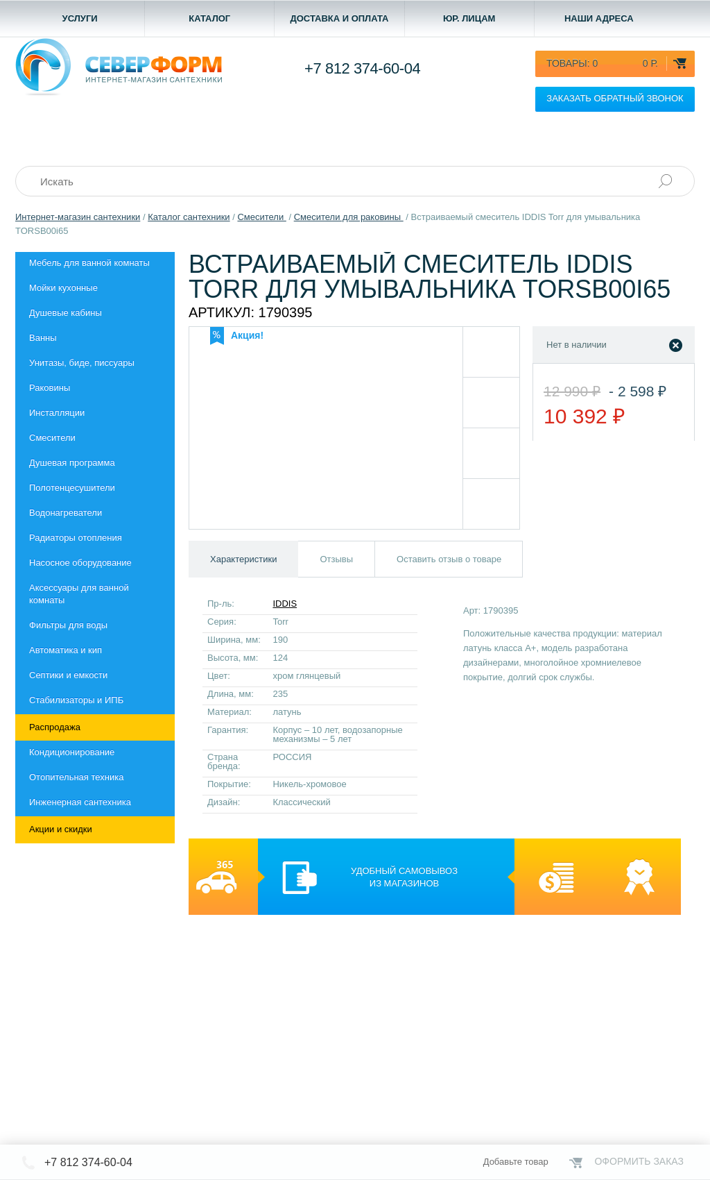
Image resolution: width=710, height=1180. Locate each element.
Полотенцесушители (72, 487)
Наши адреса (599, 18)
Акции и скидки (60, 829)
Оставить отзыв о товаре (449, 559)
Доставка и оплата (339, 18)
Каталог (209, 18)
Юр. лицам (469, 18)
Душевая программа (72, 462)
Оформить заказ (639, 1161)
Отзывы (336, 559)
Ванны (43, 337)
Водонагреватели (65, 512)
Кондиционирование (71, 752)
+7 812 (362, 68)
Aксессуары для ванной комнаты (79, 593)
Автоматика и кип (65, 650)
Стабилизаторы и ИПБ (76, 700)
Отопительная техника (76, 777)
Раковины (49, 387)
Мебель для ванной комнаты (89, 263)
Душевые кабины (65, 312)
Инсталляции (57, 412)
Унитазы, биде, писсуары (82, 362)
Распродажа (54, 727)
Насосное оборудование (80, 562)
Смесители (52, 437)
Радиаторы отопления (75, 537)
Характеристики (243, 559)
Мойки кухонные (63, 288)
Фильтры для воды (68, 625)
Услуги (80, 18)
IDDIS (284, 603)
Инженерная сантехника (80, 802)
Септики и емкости (68, 675)
